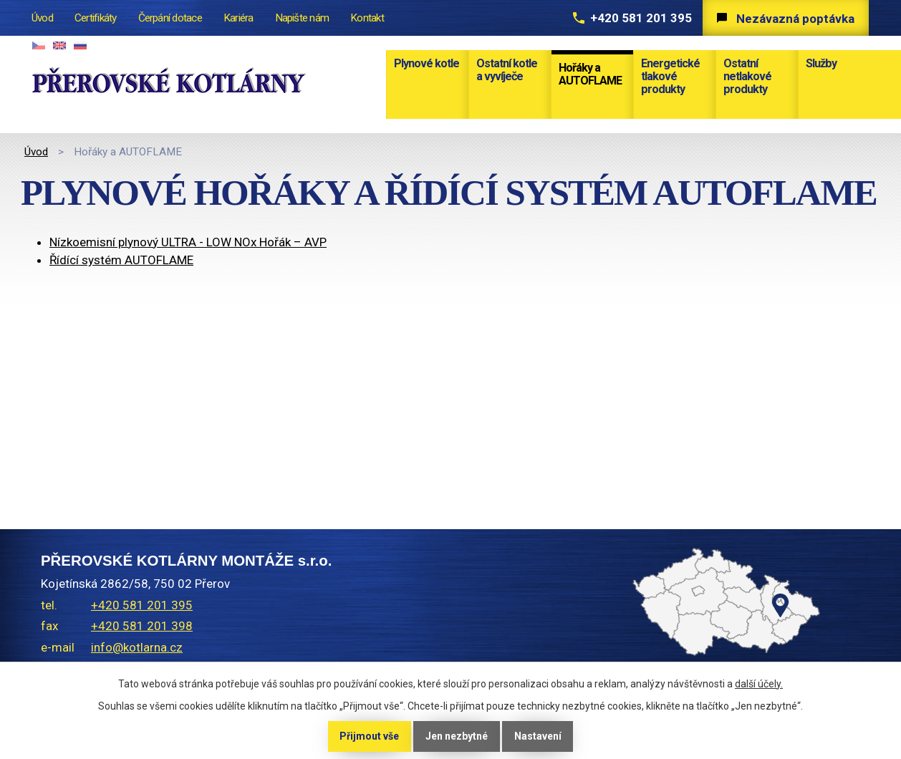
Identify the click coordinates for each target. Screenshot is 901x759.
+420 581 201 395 (641, 18)
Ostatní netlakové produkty (747, 76)
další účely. (759, 684)
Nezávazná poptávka (795, 18)
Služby (821, 63)
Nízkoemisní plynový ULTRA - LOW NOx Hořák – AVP (188, 242)
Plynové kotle (426, 63)
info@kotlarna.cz (137, 647)
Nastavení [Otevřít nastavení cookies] (538, 736)
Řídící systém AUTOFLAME (121, 260)
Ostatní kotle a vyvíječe (506, 70)
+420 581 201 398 (142, 626)
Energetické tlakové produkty (670, 76)
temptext (675, 642)
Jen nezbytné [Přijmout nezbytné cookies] (456, 736)
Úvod (36, 151)
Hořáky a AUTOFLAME (590, 74)
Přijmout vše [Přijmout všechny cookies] (369, 736)
